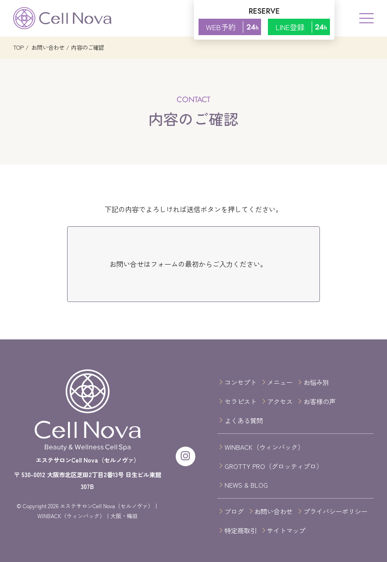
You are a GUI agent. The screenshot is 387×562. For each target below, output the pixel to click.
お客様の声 (319, 401)
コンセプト (240, 382)
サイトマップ (286, 530)
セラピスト (240, 401)
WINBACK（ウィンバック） (264, 447)
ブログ (234, 511)
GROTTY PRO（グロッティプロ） (274, 466)
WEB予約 (233, 26)
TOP (18, 47)
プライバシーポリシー (335, 511)
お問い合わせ (47, 47)
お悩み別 (316, 382)
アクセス (280, 401)
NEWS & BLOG (246, 484)
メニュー (280, 382)
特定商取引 (240, 530)
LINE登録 (303, 26)
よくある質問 (244, 420)
